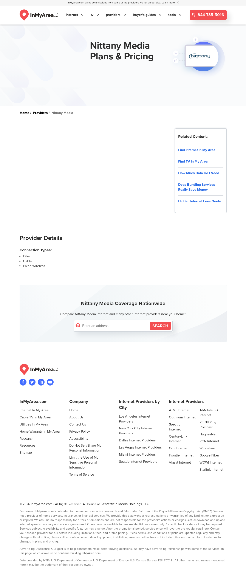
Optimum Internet (182, 417)
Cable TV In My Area (35, 417)
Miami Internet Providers (137, 454)
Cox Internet (178, 448)
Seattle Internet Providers (138, 461)
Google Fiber (209, 455)
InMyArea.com (42, 504)
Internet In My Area (34, 410)
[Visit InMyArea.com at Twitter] (32, 382)
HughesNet (208, 434)
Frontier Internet (181, 455)
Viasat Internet (180, 462)
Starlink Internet (211, 469)
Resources (27, 445)
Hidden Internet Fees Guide (199, 201)
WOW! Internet (211, 462)
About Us (76, 417)
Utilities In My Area (34, 424)
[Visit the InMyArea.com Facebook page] (23, 382)
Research (27, 438)
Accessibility (78, 438)
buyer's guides (145, 15)
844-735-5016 (210, 14)
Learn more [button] (168, 2)
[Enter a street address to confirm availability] (115, 326)
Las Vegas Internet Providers (140, 447)
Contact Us (77, 424)
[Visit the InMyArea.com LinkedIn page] (41, 382)
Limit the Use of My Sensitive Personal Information (83, 462)
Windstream (208, 448)
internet (72, 15)
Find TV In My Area (193, 161)
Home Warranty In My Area (40, 431)
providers (113, 15)
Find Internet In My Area (196, 150)
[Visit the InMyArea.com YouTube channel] (50, 382)
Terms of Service (81, 474)
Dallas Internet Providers (137, 440)
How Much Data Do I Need (198, 173)
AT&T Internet (179, 410)
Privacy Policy (79, 431)
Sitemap (26, 452)
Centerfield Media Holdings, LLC (125, 504)
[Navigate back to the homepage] (39, 15)
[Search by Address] (160, 326)
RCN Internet (209, 441)
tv (92, 15)
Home (73, 410)
